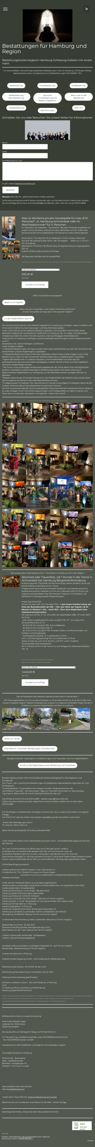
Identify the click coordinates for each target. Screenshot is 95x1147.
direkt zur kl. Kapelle (14, 302)
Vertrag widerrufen (25, 1138)
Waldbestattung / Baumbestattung (16, 96)
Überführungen (47, 110)
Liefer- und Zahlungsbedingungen (31, 1136)
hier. (64, 1102)
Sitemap (14, 1138)
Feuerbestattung (47, 85)
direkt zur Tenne (12, 739)
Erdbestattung (78, 85)
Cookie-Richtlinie (6, 1138)
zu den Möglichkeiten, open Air (18, 319)
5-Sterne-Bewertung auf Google (42, 1097)
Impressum (5, 1136)
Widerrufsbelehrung (15, 1136)
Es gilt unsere (18, 184)
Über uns (79, 108)
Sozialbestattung (16, 108)
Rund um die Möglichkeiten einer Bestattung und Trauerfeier (47, 765)
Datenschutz (46, 1136)
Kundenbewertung (15, 1089)
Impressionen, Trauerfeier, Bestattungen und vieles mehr (30, 749)
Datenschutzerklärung (25, 184)
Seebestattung (16, 85)
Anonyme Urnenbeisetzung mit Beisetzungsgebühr (47, 98)
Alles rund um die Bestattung (78, 96)
